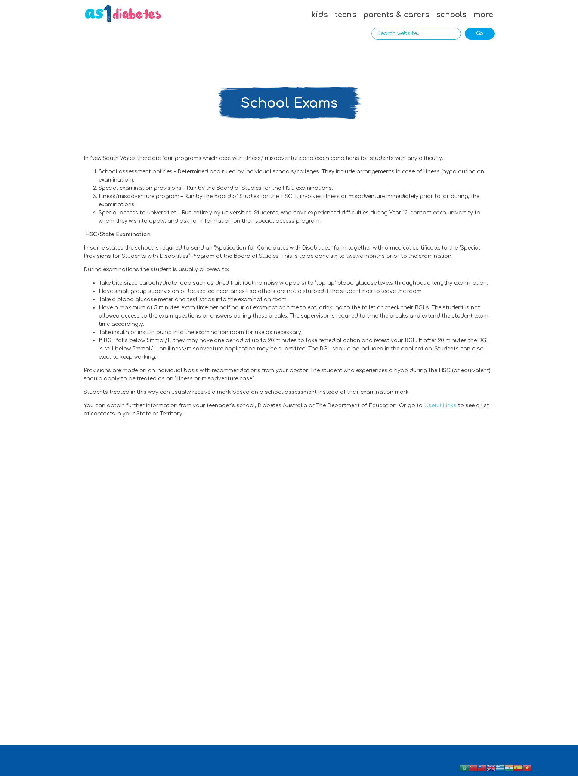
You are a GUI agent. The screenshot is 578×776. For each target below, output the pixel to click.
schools (451, 14)
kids (319, 14)
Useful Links (440, 405)
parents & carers (396, 14)
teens (345, 14)
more (483, 14)
